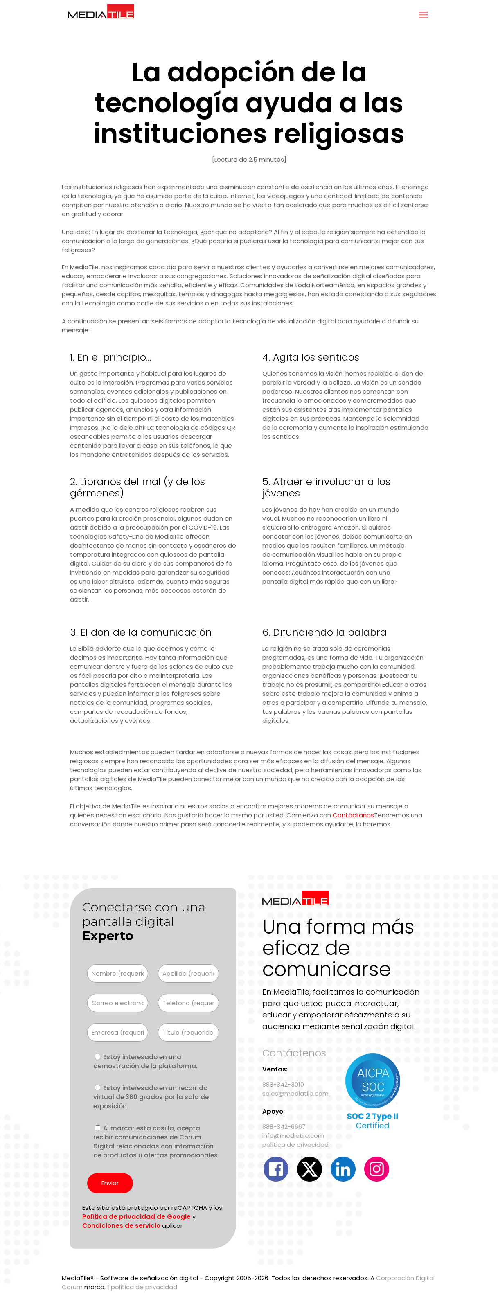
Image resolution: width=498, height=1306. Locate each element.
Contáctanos (353, 815)
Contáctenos (294, 1053)
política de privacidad (295, 1144)
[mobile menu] (423, 15)
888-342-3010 (283, 1084)
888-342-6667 (284, 1126)
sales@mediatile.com (295, 1093)
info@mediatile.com (293, 1135)
